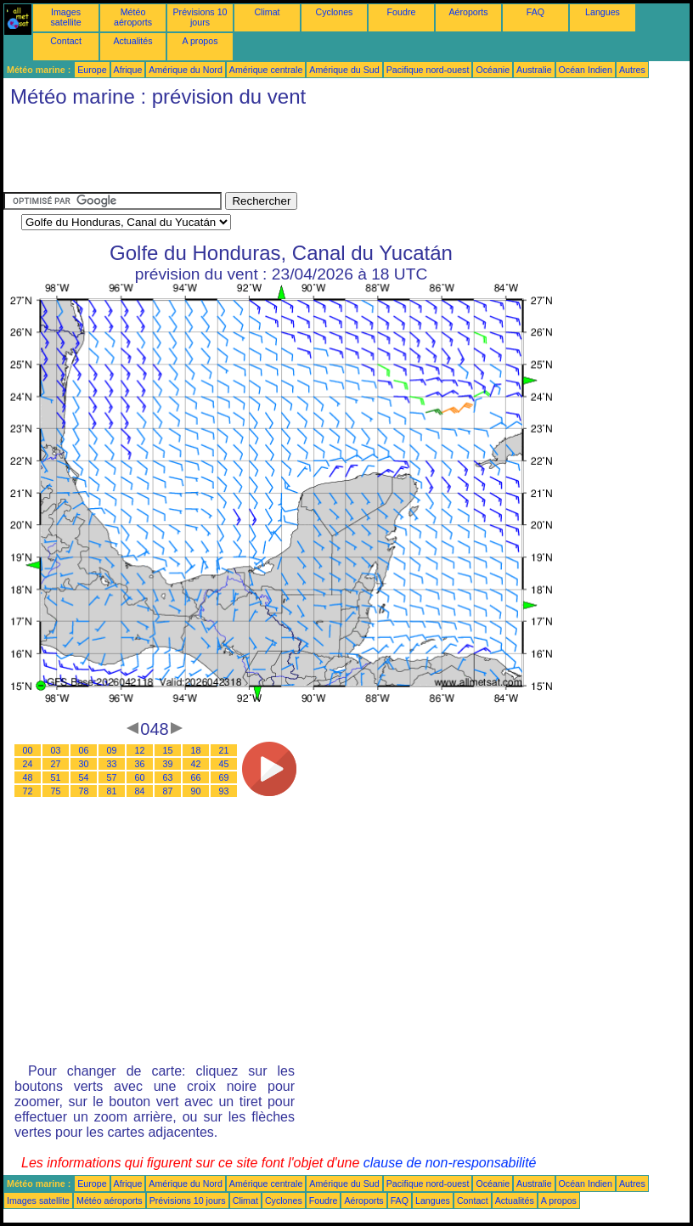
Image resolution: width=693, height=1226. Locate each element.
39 (168, 764)
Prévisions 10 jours (200, 17)
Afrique (128, 70)
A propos (199, 41)
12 (140, 750)
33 (112, 764)
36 (140, 764)
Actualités (132, 41)
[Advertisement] (312, 154)
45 (224, 764)
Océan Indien (585, 70)
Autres (632, 70)
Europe (91, 70)
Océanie (493, 70)
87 (168, 791)
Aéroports (467, 12)
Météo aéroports (133, 17)
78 (84, 791)
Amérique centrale (265, 70)
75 (56, 791)
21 (224, 750)
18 (196, 750)
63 (168, 777)
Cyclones (334, 12)
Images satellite (65, 17)
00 (28, 750)
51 (56, 777)
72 (28, 791)
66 (196, 777)
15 (168, 750)
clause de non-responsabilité (450, 1162)
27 (56, 764)
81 (112, 791)
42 (196, 764)
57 (112, 777)
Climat (266, 12)
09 (112, 750)
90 (196, 791)
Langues (602, 12)
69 (224, 777)
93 (224, 791)
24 (28, 764)
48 (28, 777)
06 (84, 750)
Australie (533, 70)
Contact (66, 41)
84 (140, 791)
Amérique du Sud (344, 70)
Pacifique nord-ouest (428, 70)
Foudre (401, 12)
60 (140, 777)
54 (84, 777)
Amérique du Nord (185, 70)
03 (56, 750)
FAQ (535, 12)
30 (84, 764)
